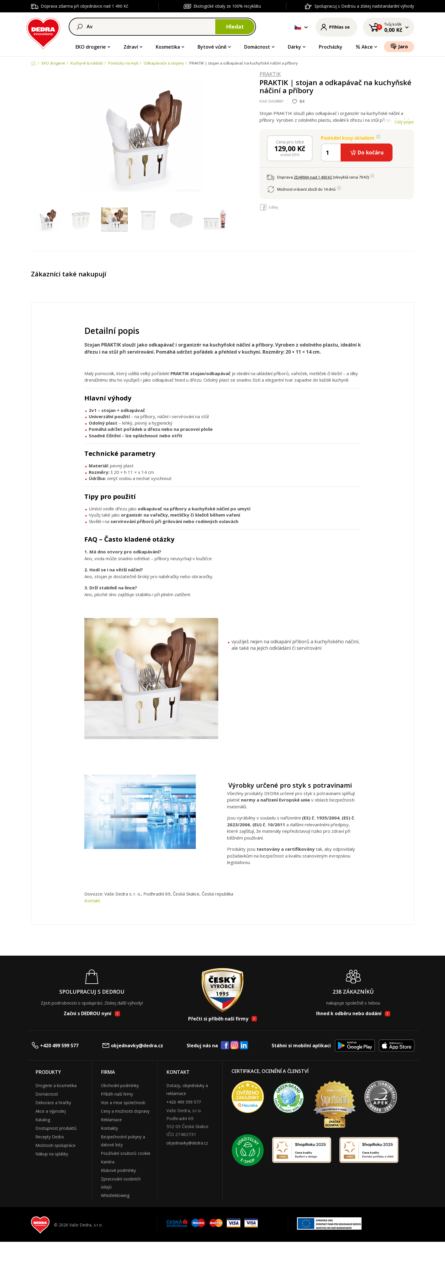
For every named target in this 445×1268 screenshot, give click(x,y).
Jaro (399, 46)
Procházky (330, 47)
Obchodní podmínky (120, 1085)
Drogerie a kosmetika (56, 1085)
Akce (364, 47)
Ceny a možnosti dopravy (125, 1111)
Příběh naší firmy (117, 1094)
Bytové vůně (212, 47)
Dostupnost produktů (56, 1128)
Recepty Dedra (49, 1137)
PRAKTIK (270, 74)
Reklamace (111, 1119)
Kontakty (109, 1128)
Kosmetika (168, 47)
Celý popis (404, 122)
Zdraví (131, 47)
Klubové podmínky (118, 1170)
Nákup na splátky (51, 1154)
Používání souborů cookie (125, 1153)
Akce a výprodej (50, 1111)
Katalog (42, 1119)
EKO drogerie (90, 47)
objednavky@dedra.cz (132, 1045)
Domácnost (257, 47)
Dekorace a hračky (53, 1102)
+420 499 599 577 (54, 1045)
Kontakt (92, 900)
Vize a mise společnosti (123, 1102)
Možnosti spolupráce (55, 1145)
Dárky (294, 47)
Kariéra (107, 1162)
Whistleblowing (115, 1195)
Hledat (235, 26)
